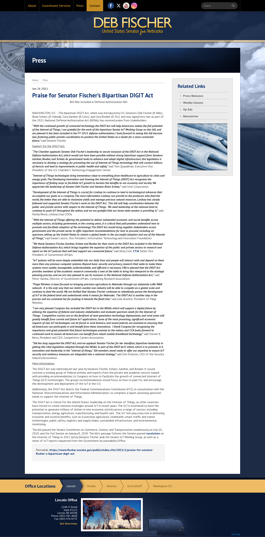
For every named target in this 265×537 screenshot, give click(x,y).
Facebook (111, 6)
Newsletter (190, 116)
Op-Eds (187, 109)
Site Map (235, 534)
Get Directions (68, 523)
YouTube (126, 6)
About (32, 5)
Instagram (134, 6)
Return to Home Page (132, 26)
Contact (94, 5)
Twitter (118, 6)
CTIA (136, 251)
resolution (153, 433)
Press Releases (193, 96)
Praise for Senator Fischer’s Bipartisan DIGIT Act (92, 95)
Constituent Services (56, 5)
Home (35, 80)
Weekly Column (193, 102)
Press (80, 5)
